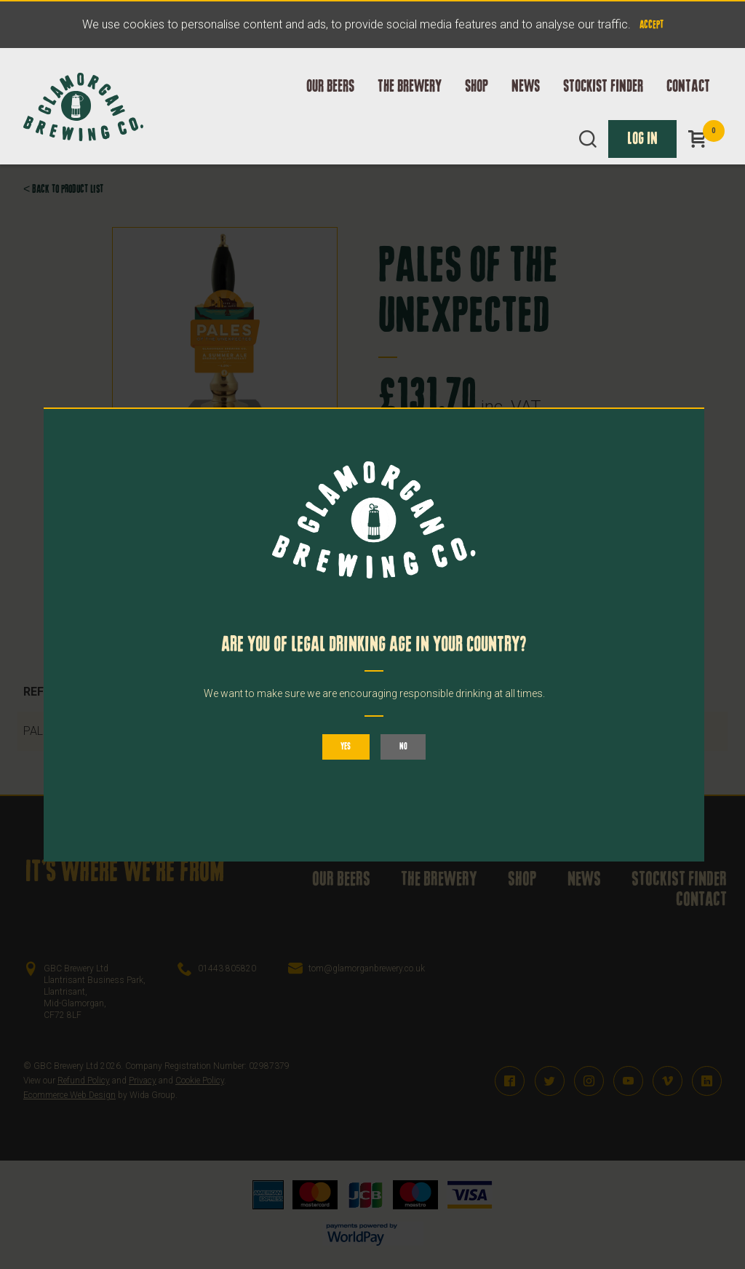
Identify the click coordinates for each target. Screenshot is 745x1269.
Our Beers (330, 88)
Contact (688, 88)
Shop (476, 88)
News (525, 88)
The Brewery (410, 88)
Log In (642, 140)
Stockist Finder (603, 88)
